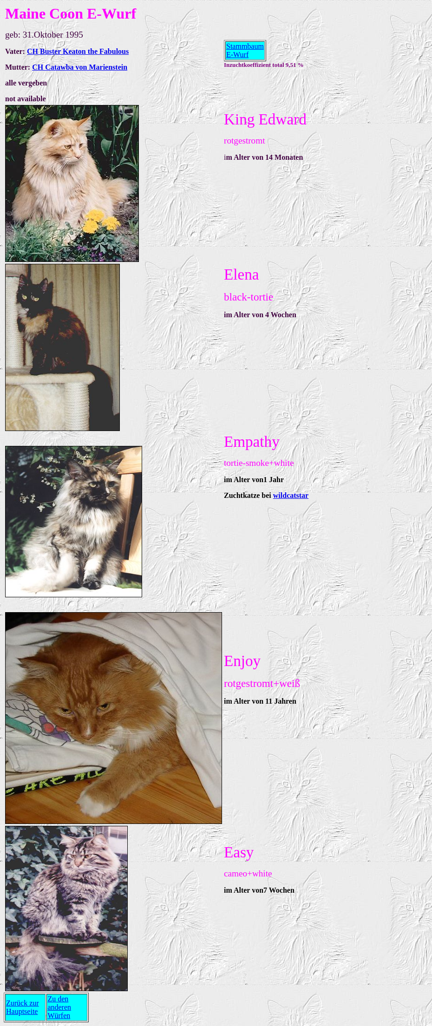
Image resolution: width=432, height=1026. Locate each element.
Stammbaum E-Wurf (245, 50)
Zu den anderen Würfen (59, 1007)
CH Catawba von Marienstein (79, 67)
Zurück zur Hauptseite (22, 1007)
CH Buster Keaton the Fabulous (78, 51)
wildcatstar (290, 495)
